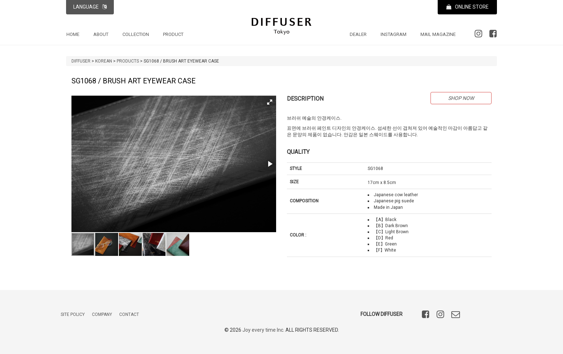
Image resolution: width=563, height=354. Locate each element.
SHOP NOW (461, 98)
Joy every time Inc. (263, 330)
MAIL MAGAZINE (438, 34)
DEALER (358, 34)
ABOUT (100, 34)
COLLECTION (135, 34)
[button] (269, 102)
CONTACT (129, 314)
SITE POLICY (73, 314)
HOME (72, 34)
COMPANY (102, 314)
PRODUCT (173, 34)
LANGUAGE (90, 7)
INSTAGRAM (393, 34)
